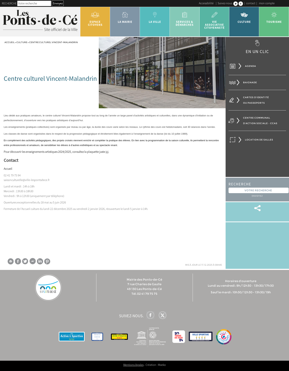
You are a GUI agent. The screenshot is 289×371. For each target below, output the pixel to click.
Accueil (9, 42)
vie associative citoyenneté (214, 19)
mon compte (267, 3)
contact (250, 3)
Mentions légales (133, 365)
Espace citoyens (95, 18)
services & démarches (185, 18)
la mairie (125, 16)
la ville (155, 16)
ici (107, 152)
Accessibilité (206, 3)
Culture (244, 16)
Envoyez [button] (58, 3)
